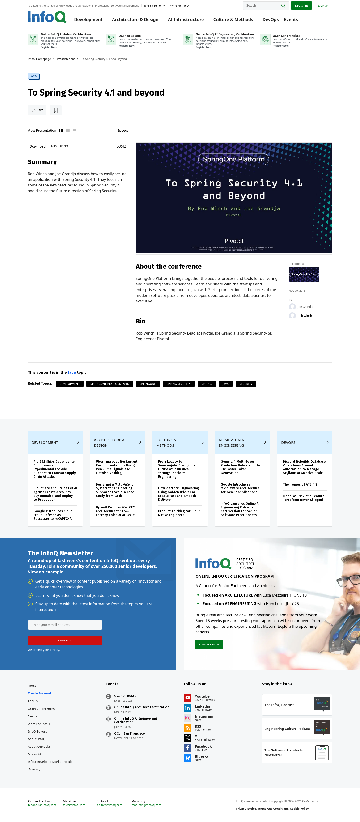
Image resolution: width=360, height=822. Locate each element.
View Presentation (42, 130)
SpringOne (148, 384)
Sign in (323, 5)
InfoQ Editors (37, 731)
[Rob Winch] (292, 315)
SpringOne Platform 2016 (109, 384)
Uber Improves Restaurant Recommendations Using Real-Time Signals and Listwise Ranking (116, 467)
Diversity (34, 769)
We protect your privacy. (44, 650)
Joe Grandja (305, 307)
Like (40, 110)
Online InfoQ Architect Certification (141, 707)
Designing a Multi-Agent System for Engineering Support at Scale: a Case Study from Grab (115, 490)
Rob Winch (305, 316)
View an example (46, 572)
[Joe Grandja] (292, 306)
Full (74, 130)
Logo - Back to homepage (47, 17)
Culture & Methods (233, 19)
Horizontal (67, 130)
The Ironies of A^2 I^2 (300, 485)
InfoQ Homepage (39, 59)
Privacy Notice (246, 809)
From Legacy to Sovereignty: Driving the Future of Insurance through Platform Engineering (176, 469)
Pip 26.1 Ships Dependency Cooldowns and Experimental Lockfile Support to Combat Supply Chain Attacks (55, 469)
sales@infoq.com (74, 805)
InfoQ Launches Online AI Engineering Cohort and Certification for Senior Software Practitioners (240, 509)
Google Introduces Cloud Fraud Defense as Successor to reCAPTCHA (53, 515)
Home (32, 685)
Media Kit (34, 754)
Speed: (123, 130)
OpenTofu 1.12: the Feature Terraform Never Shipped (303, 498)
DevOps (271, 19)
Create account (39, 693)
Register (301, 5)
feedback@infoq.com (42, 805)
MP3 (54, 146)
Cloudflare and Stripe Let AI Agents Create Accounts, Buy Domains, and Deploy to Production (55, 494)
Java (33, 76)
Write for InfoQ (39, 724)
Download (38, 146)
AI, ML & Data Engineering (231, 442)
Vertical (61, 130)
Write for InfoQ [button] (179, 5)
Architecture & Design (135, 19)
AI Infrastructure (186, 19)
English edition (153, 5)
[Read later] (56, 110)
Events (291, 19)
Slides (63, 146)
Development (88, 19)
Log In (33, 701)
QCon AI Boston (126, 696)
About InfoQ (37, 739)
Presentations (66, 59)
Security (246, 384)
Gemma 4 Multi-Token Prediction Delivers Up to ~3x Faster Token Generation (240, 467)
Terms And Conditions (273, 809)
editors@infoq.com (109, 805)
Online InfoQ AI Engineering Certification (135, 720)
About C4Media (39, 746)
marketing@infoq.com (146, 805)
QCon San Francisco (129, 734)
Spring (207, 384)
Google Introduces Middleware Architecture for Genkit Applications (240, 488)
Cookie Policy (299, 809)
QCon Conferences (41, 709)
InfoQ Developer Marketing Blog (51, 761)
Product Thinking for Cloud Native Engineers (179, 513)
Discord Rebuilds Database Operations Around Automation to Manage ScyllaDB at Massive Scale (304, 467)
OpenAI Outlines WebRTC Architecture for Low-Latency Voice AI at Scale (115, 511)
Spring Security (179, 384)
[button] (65, 640)
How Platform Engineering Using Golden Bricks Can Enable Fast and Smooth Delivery (178, 494)
